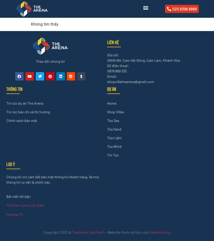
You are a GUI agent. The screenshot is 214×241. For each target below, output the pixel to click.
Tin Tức (113, 155)
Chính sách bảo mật (21, 120)
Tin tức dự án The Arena (24, 103)
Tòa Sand (114, 129)
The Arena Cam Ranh (88, 232)
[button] (145, 8)
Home (111, 103)
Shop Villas (115, 112)
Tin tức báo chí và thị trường (28, 112)
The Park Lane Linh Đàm (25, 205)
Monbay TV (14, 214)
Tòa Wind (114, 146)
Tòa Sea (113, 120)
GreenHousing (160, 232)
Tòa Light (114, 138)
